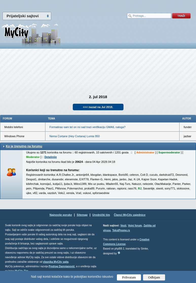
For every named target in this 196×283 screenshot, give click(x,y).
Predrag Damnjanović (62, 266)
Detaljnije (50, 156)
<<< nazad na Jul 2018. (98, 107)
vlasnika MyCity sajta (56, 261)
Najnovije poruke (60, 214)
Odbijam (154, 277)
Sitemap (82, 214)
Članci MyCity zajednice (130, 214)
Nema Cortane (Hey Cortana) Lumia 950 (74, 136)
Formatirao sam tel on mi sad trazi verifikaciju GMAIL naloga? (87, 127)
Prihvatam (129, 277)
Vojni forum (135, 225)
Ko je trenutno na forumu (24, 146)
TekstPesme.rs (121, 230)
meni (49, 5)
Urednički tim (101, 214)
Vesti (123, 225)
